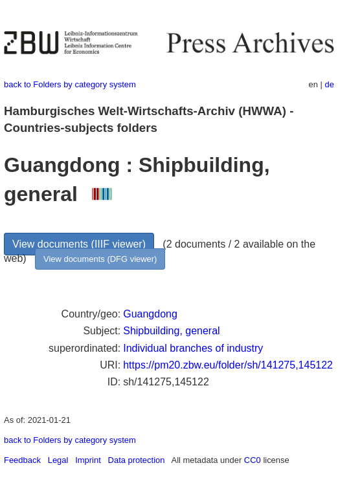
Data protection (136, 460)
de (329, 84)
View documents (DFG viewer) (100, 259)
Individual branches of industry (193, 348)
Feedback (22, 460)
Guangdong (150, 313)
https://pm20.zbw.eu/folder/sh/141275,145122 (228, 365)
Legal (58, 460)
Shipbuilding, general (171, 330)
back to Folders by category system (70, 84)
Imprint (88, 460)
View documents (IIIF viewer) (79, 244)
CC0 (252, 460)
